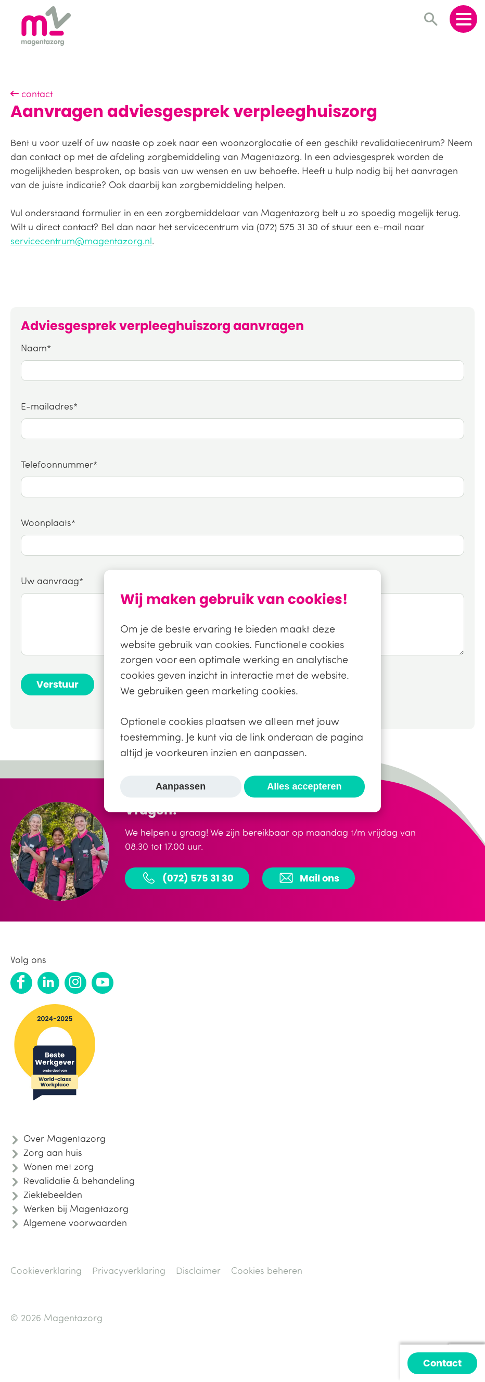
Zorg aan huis (52, 1152)
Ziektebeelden (52, 1194)
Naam (34, 347)
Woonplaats (46, 522)
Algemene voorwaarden (75, 1222)
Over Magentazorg (64, 1138)
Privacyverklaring (128, 1270)
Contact (442, 1363)
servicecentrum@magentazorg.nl (81, 240)
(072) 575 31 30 (187, 878)
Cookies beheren (266, 1270)
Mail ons (308, 878)
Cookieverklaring (46, 1270)
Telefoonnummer (57, 464)
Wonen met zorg (58, 1166)
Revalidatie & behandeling (79, 1180)
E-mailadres (47, 406)
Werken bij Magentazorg (76, 1208)
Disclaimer (198, 1270)
